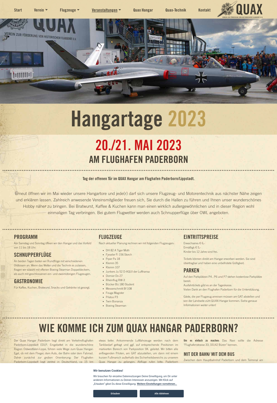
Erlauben (115, 393)
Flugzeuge (68, 10)
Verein (39, 10)
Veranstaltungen (104, 10)
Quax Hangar (143, 10)
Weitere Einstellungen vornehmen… (157, 383)
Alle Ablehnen (162, 393)
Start (18, 10)
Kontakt (204, 10)
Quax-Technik (175, 10)
